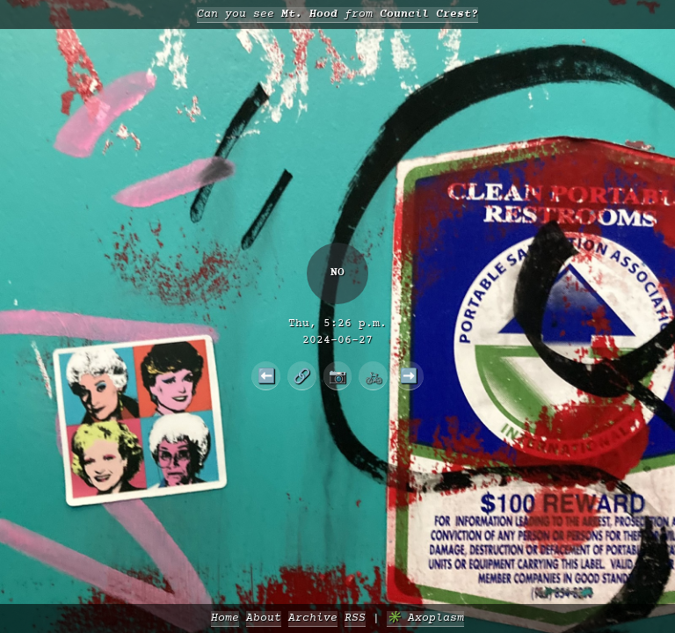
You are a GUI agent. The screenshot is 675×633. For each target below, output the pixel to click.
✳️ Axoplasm (425, 618)
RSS (355, 618)
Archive (313, 618)
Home (225, 618)
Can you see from (337, 14)
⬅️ (266, 375)
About (263, 618)
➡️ (408, 375)
